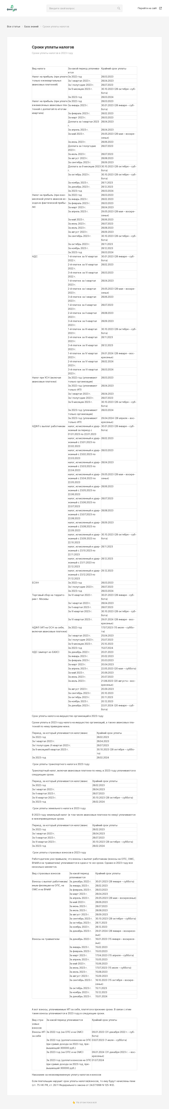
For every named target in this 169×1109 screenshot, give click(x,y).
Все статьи (13, 26)
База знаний (31, 26)
